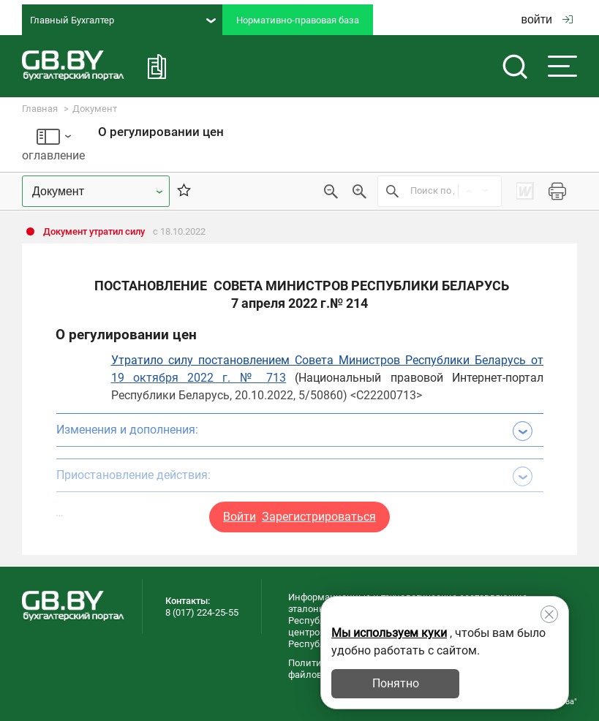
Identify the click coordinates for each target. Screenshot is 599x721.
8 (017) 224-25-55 (201, 612)
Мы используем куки (389, 633)
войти (547, 19)
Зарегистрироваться (319, 517)
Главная (40, 108)
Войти (239, 517)
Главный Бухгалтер (123, 20)
